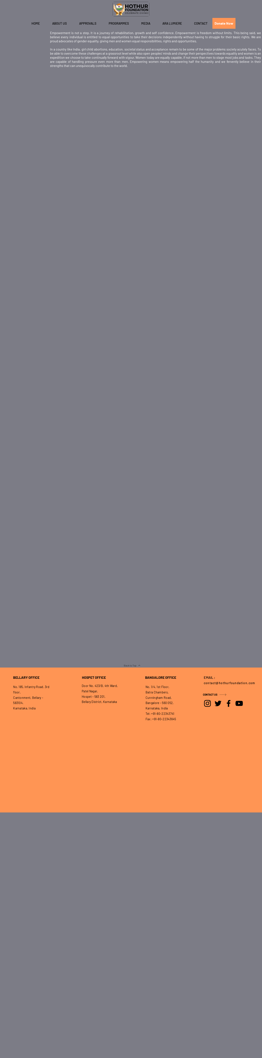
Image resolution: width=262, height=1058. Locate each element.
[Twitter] (218, 703)
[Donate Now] (223, 23)
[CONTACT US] (218, 694)
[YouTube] (239, 703)
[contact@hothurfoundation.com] (231, 683)
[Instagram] (207, 703)
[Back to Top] (132, 665)
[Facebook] (228, 703)
